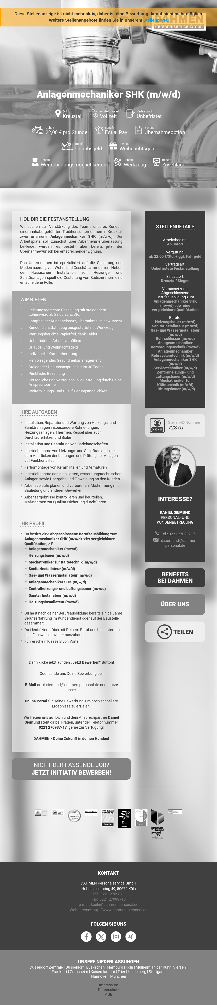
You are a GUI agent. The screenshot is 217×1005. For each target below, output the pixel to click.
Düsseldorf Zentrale (46, 967)
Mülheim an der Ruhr (153, 967)
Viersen (179, 967)
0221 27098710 (112, 899)
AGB (108, 994)
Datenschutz (108, 989)
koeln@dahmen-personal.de (114, 904)
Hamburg (115, 967)
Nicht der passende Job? (71, 769)
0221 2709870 (112, 894)
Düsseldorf (74, 967)
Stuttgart (156, 971)
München (118, 976)
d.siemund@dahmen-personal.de (71, 684)
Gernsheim (79, 971)
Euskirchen (95, 967)
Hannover (99, 976)
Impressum (108, 985)
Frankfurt (59, 971)
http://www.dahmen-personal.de (120, 910)
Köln (129, 967)
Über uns (175, 604)
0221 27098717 (182, 534)
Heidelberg (137, 971)
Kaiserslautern (103, 971)
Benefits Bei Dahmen (175, 577)
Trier (121, 971)
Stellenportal (156, 20)
